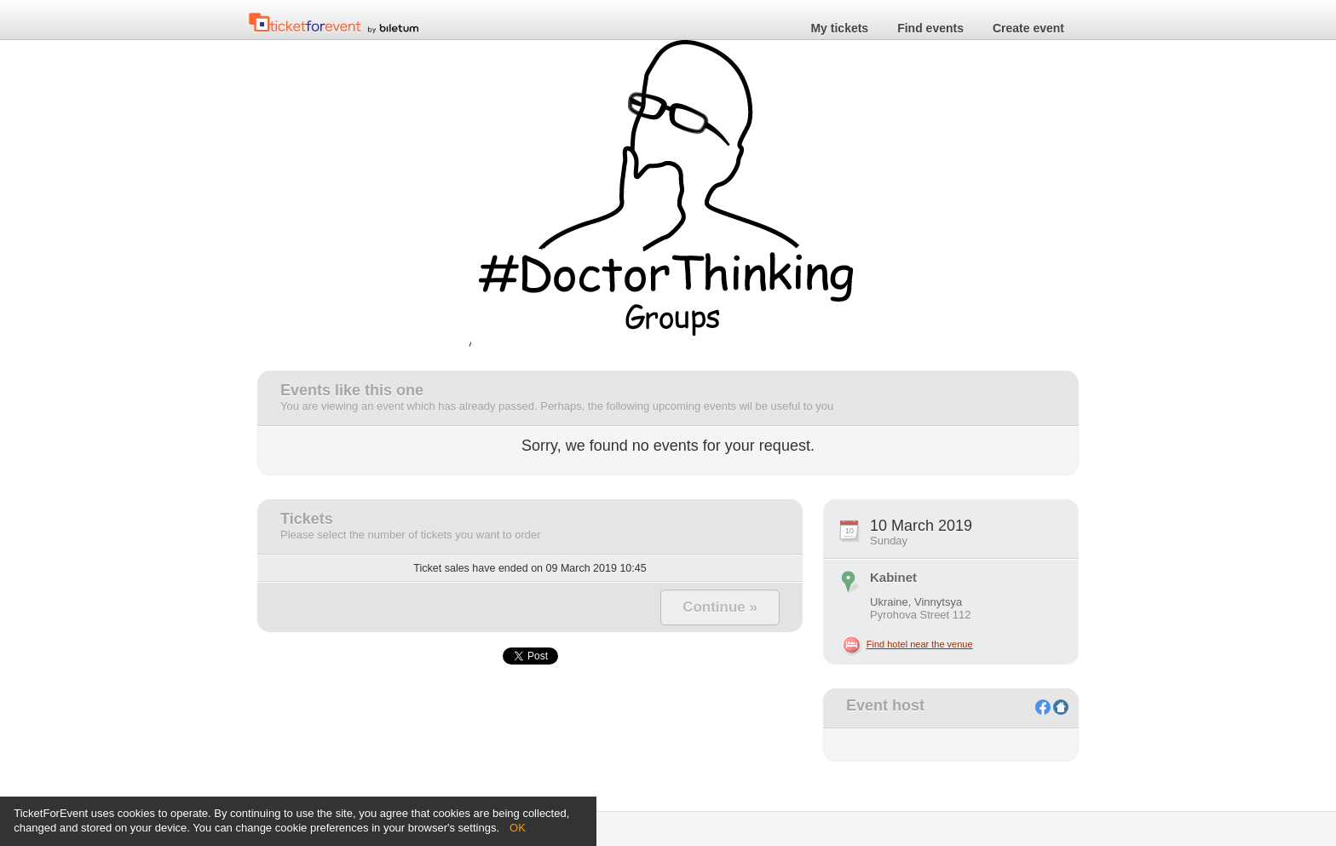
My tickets (839, 28)
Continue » (719, 607)
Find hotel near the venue (920, 644)
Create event (1028, 28)
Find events (930, 28)
